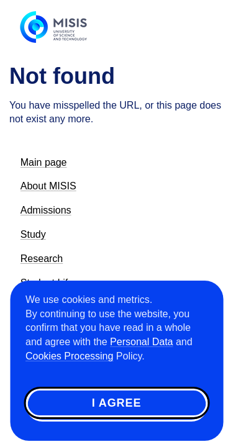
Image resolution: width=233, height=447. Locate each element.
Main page (44, 162)
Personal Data (141, 341)
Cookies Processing (69, 356)
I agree (117, 403)
